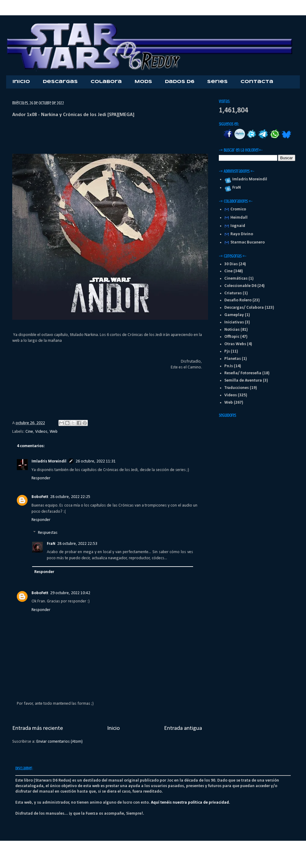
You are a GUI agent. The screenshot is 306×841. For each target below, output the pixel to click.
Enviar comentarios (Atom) (59, 741)
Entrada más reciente (37, 728)
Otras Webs (235, 344)
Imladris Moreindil (49, 461)
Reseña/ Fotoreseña (242, 373)
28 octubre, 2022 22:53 (77, 543)
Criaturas (233, 293)
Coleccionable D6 (240, 286)
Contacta (257, 82)
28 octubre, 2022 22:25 (70, 497)
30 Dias (231, 264)
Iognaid (237, 226)
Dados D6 (179, 82)
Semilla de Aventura (243, 380)
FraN (51, 543)
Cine (29, 431)
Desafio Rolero (238, 300)
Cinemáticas (236, 278)
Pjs (227, 351)
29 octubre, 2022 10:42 (70, 593)
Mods (143, 82)
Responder (41, 478)
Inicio (21, 82)
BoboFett (40, 497)
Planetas (232, 358)
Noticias (232, 329)
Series (217, 82)
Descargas (60, 82)
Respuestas (48, 532)
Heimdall (239, 217)
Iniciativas (234, 322)
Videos (41, 431)
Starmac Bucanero (247, 242)
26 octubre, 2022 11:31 (96, 461)
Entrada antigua (183, 728)
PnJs (228, 366)
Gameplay (234, 315)
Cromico (238, 209)
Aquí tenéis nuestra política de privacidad (190, 802)
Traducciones (236, 388)
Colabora (106, 82)
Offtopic (231, 336)
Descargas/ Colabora (244, 307)
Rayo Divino (241, 234)
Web (54, 431)
